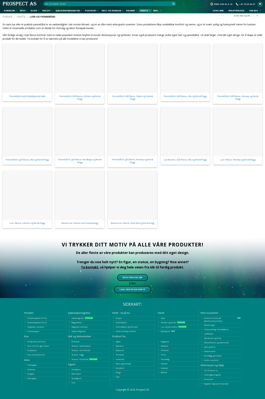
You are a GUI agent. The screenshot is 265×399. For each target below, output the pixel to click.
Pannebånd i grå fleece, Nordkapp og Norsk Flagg (80, 161)
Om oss (254, 10)
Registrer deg (236, 11)
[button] (260, 4)
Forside (8, 16)
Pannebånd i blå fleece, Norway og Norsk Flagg (237, 97)
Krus (24, 10)
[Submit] (173, 4)
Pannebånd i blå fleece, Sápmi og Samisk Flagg (132, 97)
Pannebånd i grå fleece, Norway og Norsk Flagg (132, 161)
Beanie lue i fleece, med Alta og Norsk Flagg (132, 223)
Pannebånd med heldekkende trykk (27, 96)
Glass (34, 10)
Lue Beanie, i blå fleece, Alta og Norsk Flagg (185, 159)
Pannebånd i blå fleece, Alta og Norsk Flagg (185, 96)
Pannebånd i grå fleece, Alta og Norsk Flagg (27, 159)
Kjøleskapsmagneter (69, 10)
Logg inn (218, 11)
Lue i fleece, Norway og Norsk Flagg (237, 159)
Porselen (10, 10)
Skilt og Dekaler (112, 10)
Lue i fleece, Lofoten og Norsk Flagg (27, 223)
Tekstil (145, 10)
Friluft (47, 10)
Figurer (131, 10)
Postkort (92, 10)
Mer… (157, 10)
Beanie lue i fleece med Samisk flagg (80, 223)
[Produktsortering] (245, 15)
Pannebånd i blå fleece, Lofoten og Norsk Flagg (79, 97)
